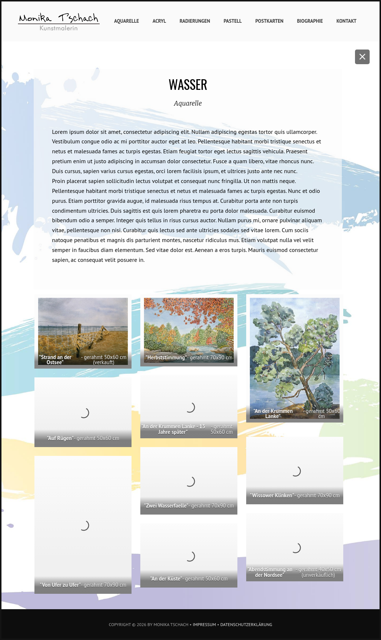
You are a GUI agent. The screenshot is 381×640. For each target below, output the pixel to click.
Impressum (204, 624)
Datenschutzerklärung (246, 624)
